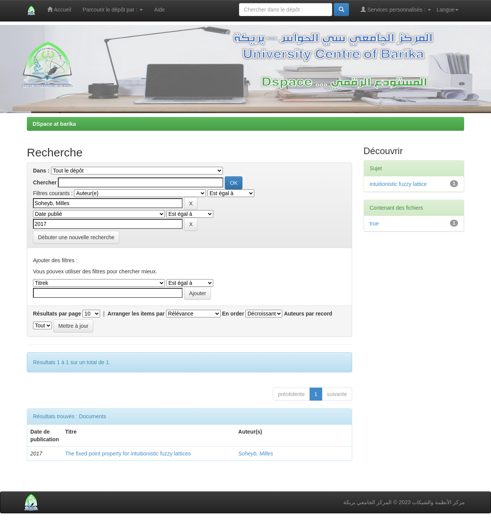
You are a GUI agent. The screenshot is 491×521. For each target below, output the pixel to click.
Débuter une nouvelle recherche (76, 237)
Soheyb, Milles (255, 453)
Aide (159, 10)
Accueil (59, 9)
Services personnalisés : (396, 9)
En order (233, 314)
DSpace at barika (54, 124)
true (374, 223)
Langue (447, 10)
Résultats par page (57, 314)
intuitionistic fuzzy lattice (398, 184)
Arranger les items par (136, 314)
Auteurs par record (308, 314)
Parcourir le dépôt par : (113, 10)
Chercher (44, 182)
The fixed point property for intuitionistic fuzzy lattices (128, 453)
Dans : (41, 171)
